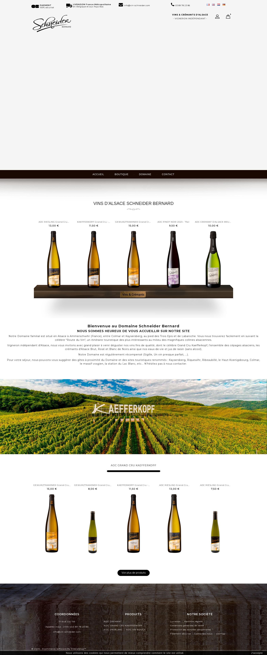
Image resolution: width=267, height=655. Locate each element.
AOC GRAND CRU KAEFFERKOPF (133, 465)
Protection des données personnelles (190, 629)
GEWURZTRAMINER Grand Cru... (133, 222)
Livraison (175, 621)
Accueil (98, 174)
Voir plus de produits (134, 572)
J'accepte (257, 653)
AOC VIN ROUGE (136, 629)
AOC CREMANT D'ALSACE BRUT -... (213, 222)
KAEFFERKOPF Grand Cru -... (93, 222)
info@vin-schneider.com (67, 632)
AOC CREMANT (113, 621)
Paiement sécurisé (180, 633)
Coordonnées (67, 614)
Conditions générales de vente (187, 625)
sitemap (220, 633)
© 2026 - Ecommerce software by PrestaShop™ (58, 649)
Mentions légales (193, 621)
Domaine (145, 174)
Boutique (121, 174)
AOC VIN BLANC (113, 629)
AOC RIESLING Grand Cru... (54, 222)
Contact (168, 174)
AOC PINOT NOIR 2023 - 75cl (173, 222)
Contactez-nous (203, 633)
